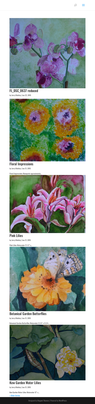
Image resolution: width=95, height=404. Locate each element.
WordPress (63, 400)
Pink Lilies (16, 235)
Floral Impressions (21, 163)
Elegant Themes (43, 400)
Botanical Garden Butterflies (28, 313)
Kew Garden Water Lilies (25, 382)
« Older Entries (15, 395)
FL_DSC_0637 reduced (24, 90)
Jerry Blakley (16, 95)
